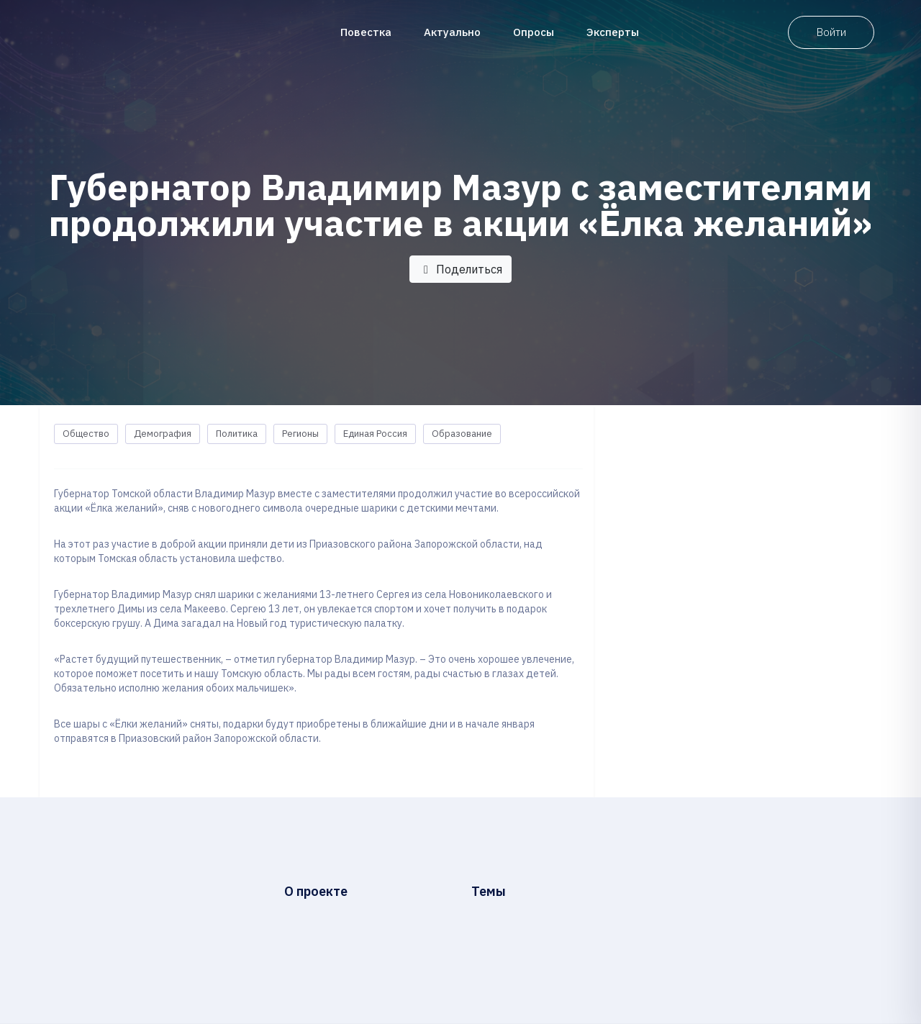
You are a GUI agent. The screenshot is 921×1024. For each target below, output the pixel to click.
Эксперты (612, 32)
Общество (86, 433)
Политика (237, 433)
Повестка (365, 32)
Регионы (300, 433)
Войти (831, 32)
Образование (462, 433)
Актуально (452, 32)
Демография (162, 433)
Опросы (533, 32)
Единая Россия (375, 433)
